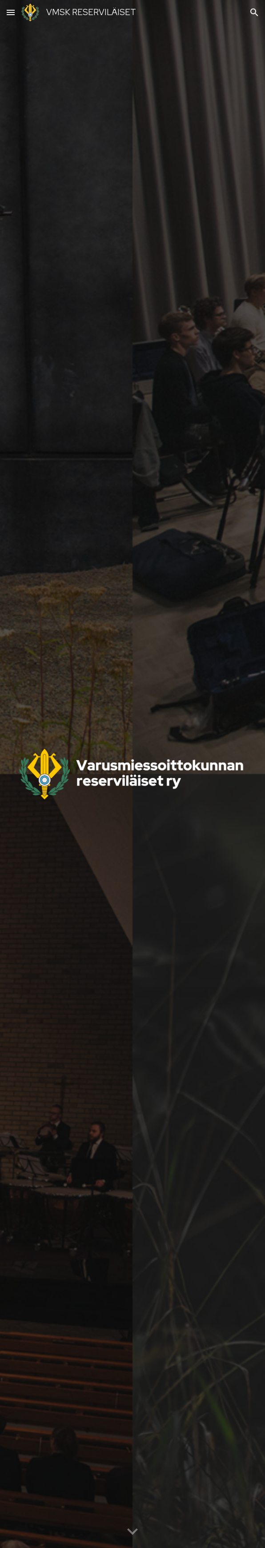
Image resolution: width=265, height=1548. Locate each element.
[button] (10, 12)
